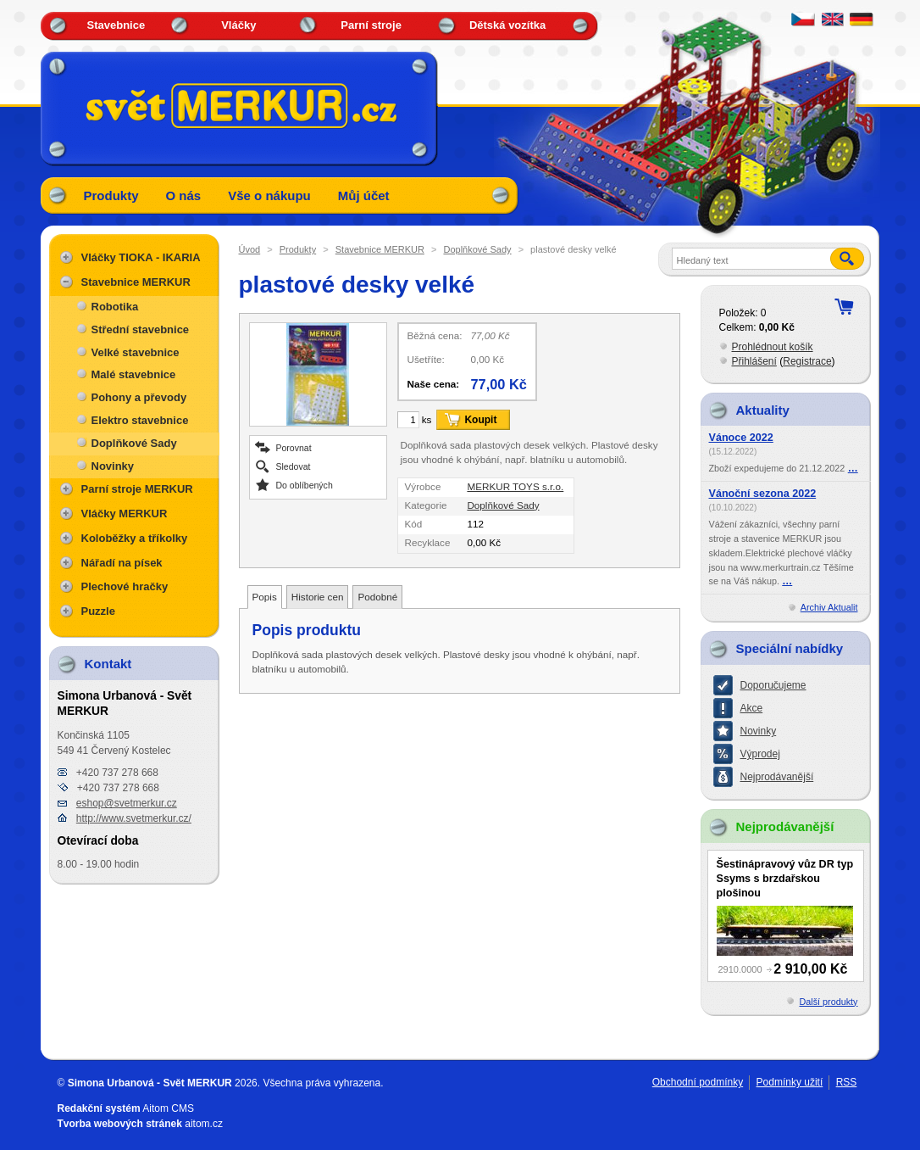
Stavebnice (116, 25)
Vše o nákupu (269, 195)
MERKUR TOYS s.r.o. (515, 486)
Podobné (377, 596)
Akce (751, 708)
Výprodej (760, 754)
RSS (846, 1082)
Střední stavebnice (140, 329)
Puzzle (98, 611)
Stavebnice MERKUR (379, 249)
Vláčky (238, 25)
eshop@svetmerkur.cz (126, 803)
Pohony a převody (139, 397)
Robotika (115, 306)
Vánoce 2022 (741, 438)
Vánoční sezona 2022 (763, 494)
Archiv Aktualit (829, 607)
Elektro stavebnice (140, 420)
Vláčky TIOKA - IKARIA (141, 257)
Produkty (111, 195)
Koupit (480, 420)
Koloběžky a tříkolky (134, 538)
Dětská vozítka (507, 25)
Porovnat (294, 447)
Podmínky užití (790, 1082)
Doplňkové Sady (477, 249)
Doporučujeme (773, 685)
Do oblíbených (304, 484)
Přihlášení (754, 361)
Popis (264, 596)
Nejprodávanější (777, 777)
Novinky (113, 466)
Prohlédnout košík (772, 347)
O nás (184, 195)
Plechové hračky (125, 586)
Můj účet (364, 195)
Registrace (807, 361)
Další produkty (828, 1001)
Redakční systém (99, 1108)
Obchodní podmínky (697, 1082)
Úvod (250, 249)
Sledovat (293, 466)
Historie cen (317, 596)
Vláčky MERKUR (124, 513)
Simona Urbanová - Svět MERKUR (150, 1083)
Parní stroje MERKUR (137, 489)
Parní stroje (371, 25)
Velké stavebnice (135, 352)
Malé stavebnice (133, 374)
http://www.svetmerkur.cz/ (133, 818)
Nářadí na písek (122, 562)
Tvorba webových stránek (120, 1124)
